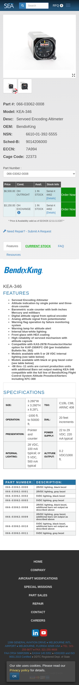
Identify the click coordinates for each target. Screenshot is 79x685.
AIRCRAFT (38, 578)
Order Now (68, 194)
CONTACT (38, 612)
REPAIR (38, 603)
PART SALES (38, 595)
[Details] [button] (51, 198)
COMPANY (38, 570)
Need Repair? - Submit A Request (27, 231)
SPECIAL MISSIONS (38, 586)
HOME (38, 561)
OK (14, 676)
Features (12, 246)
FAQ (61, 246)
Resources (14, 254)
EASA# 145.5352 (41, 653)
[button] (18, 213)
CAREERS (38, 620)
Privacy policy (19, 670)
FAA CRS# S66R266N (16, 653)
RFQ (58, 5)
